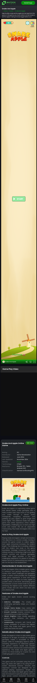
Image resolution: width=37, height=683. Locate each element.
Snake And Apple (9, 362)
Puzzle (19, 462)
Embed (30, 443)
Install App (28, 3)
